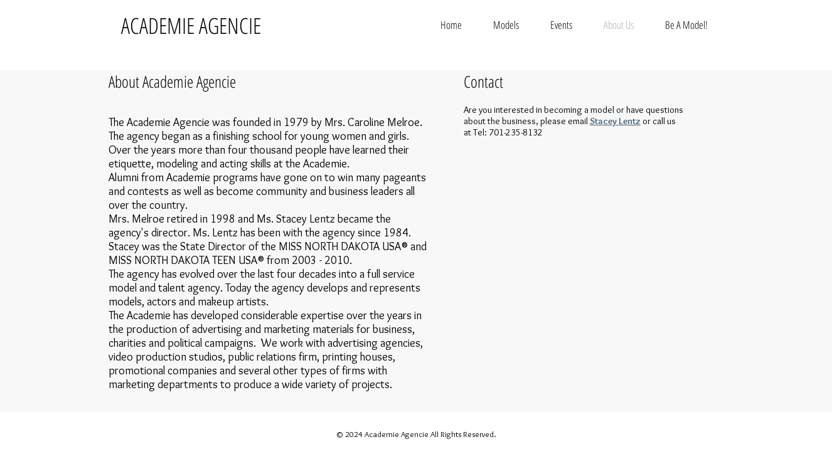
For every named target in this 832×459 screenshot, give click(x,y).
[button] (506, 25)
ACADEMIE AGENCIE (191, 25)
